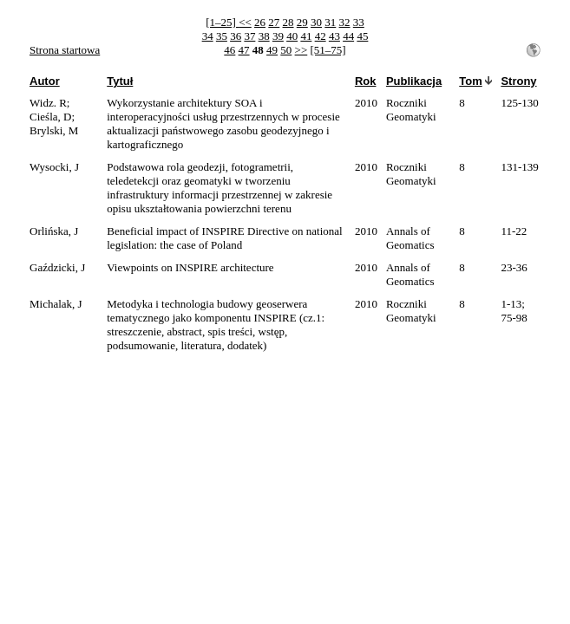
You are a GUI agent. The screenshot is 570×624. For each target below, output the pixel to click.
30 (316, 22)
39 (278, 35)
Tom (470, 81)
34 (207, 35)
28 (288, 22)
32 (345, 22)
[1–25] (222, 22)
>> (301, 49)
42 (320, 35)
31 (330, 22)
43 (334, 35)
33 (358, 22)
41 (305, 35)
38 (264, 35)
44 (348, 35)
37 (249, 35)
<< (245, 22)
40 (292, 35)
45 (362, 35)
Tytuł (120, 81)
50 (286, 49)
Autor (44, 81)
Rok (366, 81)
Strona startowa (64, 49)
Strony (518, 81)
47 (244, 49)
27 (273, 22)
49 (272, 49)
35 (221, 35)
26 (259, 22)
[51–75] (328, 49)
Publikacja (414, 81)
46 (229, 49)
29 (302, 22)
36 (235, 35)
